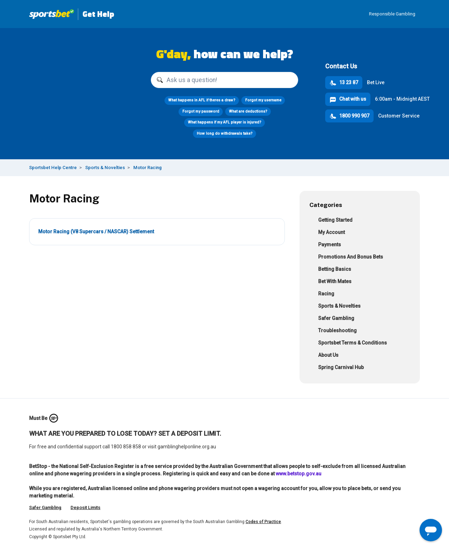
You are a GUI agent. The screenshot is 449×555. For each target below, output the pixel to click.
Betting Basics (330, 270)
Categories (325, 204)
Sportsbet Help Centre (53, 167)
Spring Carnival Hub (336, 368)
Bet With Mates (330, 282)
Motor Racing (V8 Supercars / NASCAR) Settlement (96, 231)
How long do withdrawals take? (225, 133)
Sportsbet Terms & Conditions (348, 343)
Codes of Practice (263, 521)
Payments (325, 245)
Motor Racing (147, 167)
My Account (327, 233)
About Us (324, 356)
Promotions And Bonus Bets (346, 257)
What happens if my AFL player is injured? (224, 122)
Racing (321, 294)
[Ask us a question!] (224, 80)
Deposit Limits (85, 507)
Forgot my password (200, 111)
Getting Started (331, 221)
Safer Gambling (331, 319)
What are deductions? (248, 111)
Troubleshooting (333, 331)
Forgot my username (263, 100)
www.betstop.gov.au (298, 473)
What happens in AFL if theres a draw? (201, 100)
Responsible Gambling (392, 13)
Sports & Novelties (105, 167)
